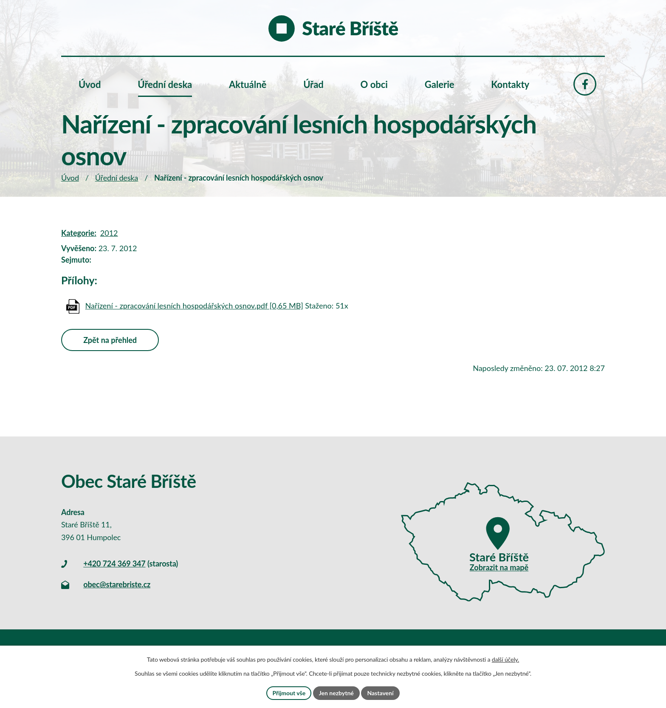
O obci (374, 84)
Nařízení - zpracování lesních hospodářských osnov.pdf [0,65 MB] (194, 305)
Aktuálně (247, 84)
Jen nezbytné (336, 693)
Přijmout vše (288, 693)
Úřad (313, 84)
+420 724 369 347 (114, 563)
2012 (109, 233)
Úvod (70, 177)
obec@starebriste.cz (116, 584)
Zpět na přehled (110, 340)
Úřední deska (116, 177)
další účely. (505, 659)
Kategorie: (78, 233)
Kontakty (510, 84)
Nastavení (380, 693)
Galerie (439, 84)
